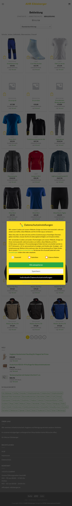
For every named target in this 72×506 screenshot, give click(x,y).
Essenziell (16, 257)
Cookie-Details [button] (26, 281)
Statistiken (33, 257)
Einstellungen (13, 252)
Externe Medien (52, 257)
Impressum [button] (47, 281)
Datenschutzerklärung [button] (37, 281)
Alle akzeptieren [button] (36, 264)
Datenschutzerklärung (25, 250)
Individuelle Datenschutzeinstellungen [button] (36, 277)
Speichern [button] (36, 271)
